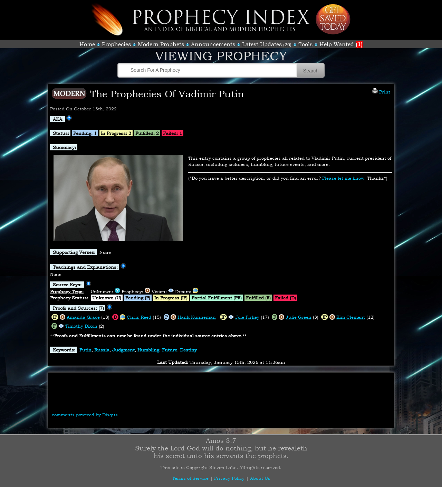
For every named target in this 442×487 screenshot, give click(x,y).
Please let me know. (344, 178)
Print (381, 92)
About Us (260, 478)
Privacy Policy (229, 478)
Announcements (213, 44)
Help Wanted (341, 44)
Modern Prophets (161, 44)
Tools (305, 44)
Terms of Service (190, 478)
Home (87, 44)
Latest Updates (262, 44)
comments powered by (85, 414)
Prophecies (116, 44)
